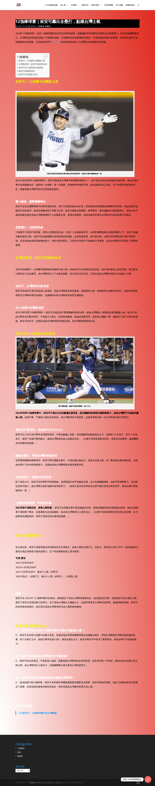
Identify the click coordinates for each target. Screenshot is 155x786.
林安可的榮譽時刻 (27, 71)
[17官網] (148, 779)
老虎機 (73, 5)
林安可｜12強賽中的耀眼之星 (32, 60)
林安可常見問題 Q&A (28, 74)
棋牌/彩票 (95, 5)
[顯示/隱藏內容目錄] (44, 56)
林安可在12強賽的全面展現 (31, 67)
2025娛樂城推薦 (51, 5)
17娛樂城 (40, 26)
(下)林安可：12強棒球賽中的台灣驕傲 (38, 712)
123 (19, 26)
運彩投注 (85, 5)
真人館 (63, 5)
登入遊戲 (119, 5)
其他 (19, 752)
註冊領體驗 (108, 5)
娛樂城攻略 (130, 5)
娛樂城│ (33, 782)
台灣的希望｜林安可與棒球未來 (33, 64)
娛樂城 (47, 26)
